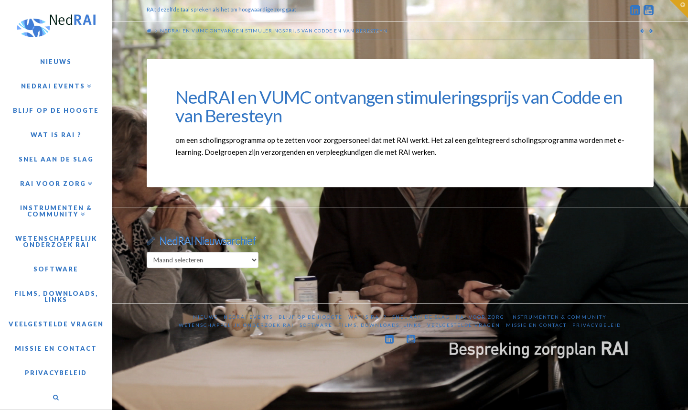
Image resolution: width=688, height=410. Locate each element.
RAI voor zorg (480, 317)
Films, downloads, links (379, 325)
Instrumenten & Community (558, 317)
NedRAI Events (248, 317)
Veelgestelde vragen (463, 325)
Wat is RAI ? (367, 317)
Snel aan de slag (421, 317)
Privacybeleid (596, 325)
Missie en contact (536, 325)
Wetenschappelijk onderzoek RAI (236, 325)
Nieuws (205, 317)
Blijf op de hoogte (311, 317)
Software (316, 325)
